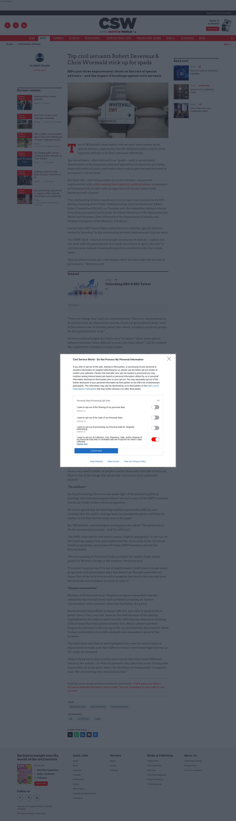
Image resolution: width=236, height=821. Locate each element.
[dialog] (118, 410)
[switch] (155, 407)
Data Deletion (96, 461)
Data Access (113, 461)
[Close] (170, 360)
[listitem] (118, 400)
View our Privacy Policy (135, 461)
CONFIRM (96, 451)
